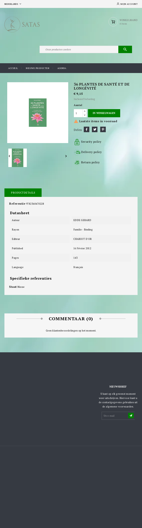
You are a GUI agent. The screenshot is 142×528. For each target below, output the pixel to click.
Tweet (94, 129)
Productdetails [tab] (23, 192)
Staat (13, 287)
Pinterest (103, 129)
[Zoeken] (86, 49)
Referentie (17, 204)
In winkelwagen (104, 113)
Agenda (61, 68)
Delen (86, 129)
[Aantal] (78, 113)
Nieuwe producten (37, 68)
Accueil (13, 68)
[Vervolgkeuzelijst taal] (13, 4)
